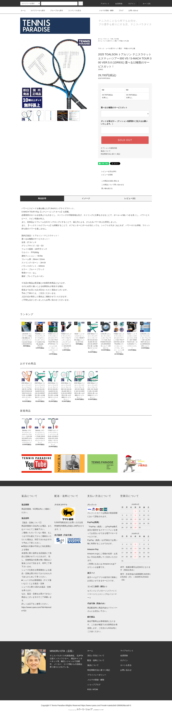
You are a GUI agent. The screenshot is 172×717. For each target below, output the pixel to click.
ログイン (130, 4)
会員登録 (117, 4)
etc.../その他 (115, 39)
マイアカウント (126, 651)
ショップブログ (94, 684)
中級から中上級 (124, 41)
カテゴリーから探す (36, 10)
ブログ (119, 10)
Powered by (86, 710)
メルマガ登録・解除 (105, 10)
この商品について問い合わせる (111, 185)
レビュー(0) (129, 198)
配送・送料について (95, 660)
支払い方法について (95, 655)
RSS (89, 689)
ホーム (23, 10)
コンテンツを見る (73, 10)
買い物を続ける (105, 188)
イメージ (86, 198)
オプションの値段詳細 (109, 148)
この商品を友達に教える (108, 181)
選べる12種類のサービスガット (114, 107)
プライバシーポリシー (96, 675)
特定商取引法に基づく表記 (110, 154)
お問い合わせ (131, 10)
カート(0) (144, 4)
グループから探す (55, 10)
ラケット (106, 39)
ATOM (95, 689)
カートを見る (126, 665)
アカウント (103, 4)
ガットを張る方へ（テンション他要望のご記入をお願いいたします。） (124, 122)
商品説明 (42, 198)
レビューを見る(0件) (107, 171)
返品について (105, 151)
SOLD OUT (125, 140)
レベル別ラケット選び (110, 41)
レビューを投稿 (105, 175)
